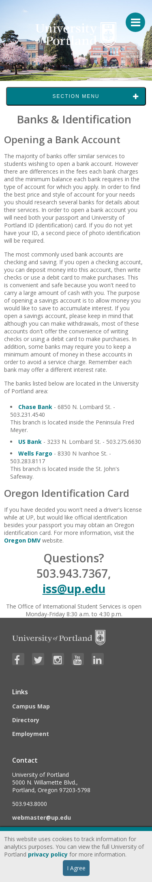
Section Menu (75, 96)
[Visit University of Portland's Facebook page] (18, 659)
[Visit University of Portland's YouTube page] (78, 659)
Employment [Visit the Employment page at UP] (30, 734)
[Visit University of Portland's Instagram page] (58, 659)
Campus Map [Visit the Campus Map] (31, 706)
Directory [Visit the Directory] (25, 720)
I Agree (76, 868)
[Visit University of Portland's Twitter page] (38, 659)
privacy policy (48, 854)
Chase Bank (35, 407)
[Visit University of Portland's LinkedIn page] (98, 659)
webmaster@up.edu (41, 817)
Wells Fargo (35, 453)
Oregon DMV (22, 540)
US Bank (30, 441)
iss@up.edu (74, 588)
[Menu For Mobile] (132, 18)
